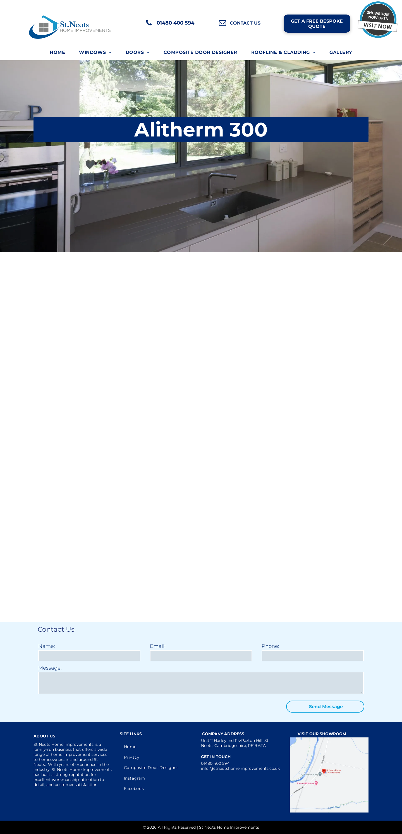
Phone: (270, 646)
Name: (46, 646)
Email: (158, 646)
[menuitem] (57, 52)
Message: (50, 668)
